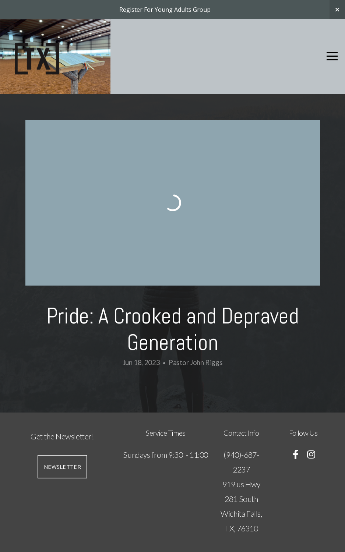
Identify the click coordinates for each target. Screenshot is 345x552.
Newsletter (62, 466)
